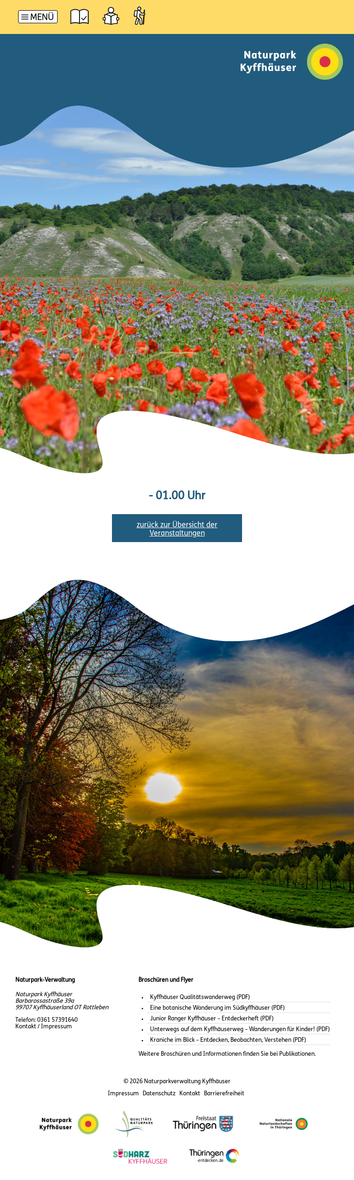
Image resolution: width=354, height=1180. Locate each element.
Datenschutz (159, 1094)
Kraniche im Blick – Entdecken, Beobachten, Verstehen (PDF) (228, 1040)
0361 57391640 (57, 1020)
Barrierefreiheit (224, 1094)
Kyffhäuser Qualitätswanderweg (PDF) (200, 997)
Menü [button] (42, 17)
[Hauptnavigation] (38, 18)
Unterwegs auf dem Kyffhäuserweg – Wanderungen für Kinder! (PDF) (240, 1029)
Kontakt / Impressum (43, 1027)
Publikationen (297, 1054)
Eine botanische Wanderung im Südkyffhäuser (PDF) (217, 1008)
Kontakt (189, 1094)
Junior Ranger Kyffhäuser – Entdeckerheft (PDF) (212, 1019)
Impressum (123, 1094)
